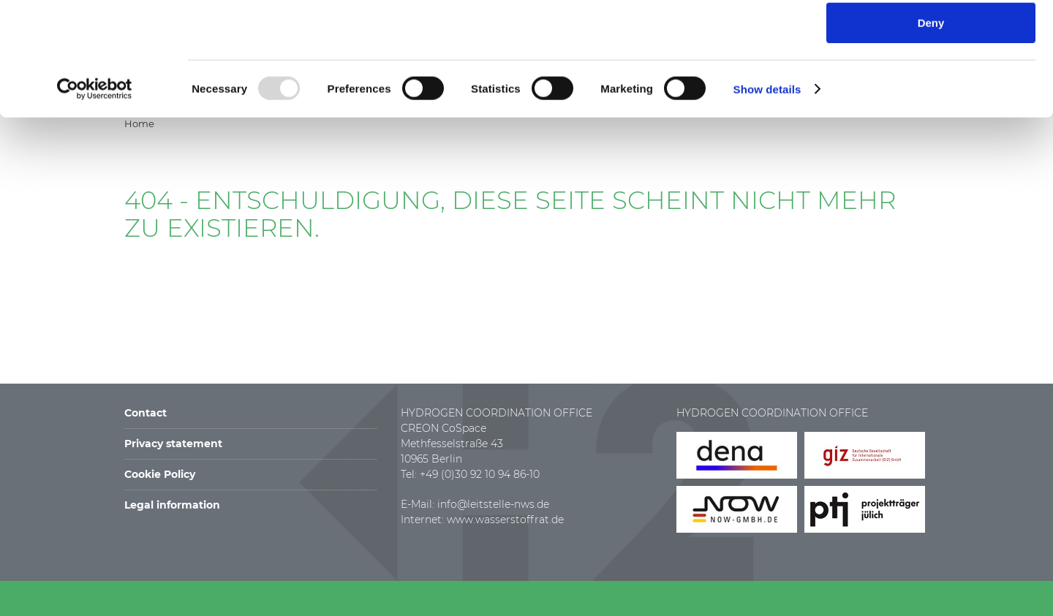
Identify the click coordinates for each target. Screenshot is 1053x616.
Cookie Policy (159, 474)
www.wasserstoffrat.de (505, 519)
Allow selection (930, 83)
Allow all (931, 37)
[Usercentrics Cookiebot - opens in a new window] (95, 195)
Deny (931, 129)
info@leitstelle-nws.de (493, 504)
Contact (145, 412)
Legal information (172, 505)
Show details (767, 195)
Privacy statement (173, 443)
